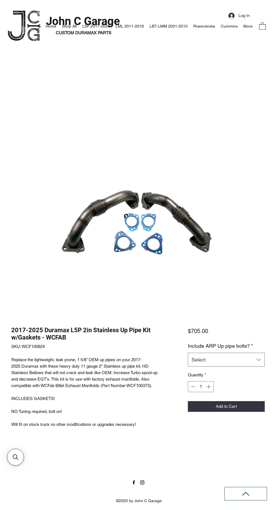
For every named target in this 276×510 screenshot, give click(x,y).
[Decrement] (192, 386)
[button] (262, 26)
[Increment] (209, 386)
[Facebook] (134, 482)
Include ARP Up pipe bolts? (220, 346)
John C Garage (83, 21)
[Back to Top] (245, 493)
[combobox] (226, 360)
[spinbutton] (200, 386)
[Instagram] (142, 482)
